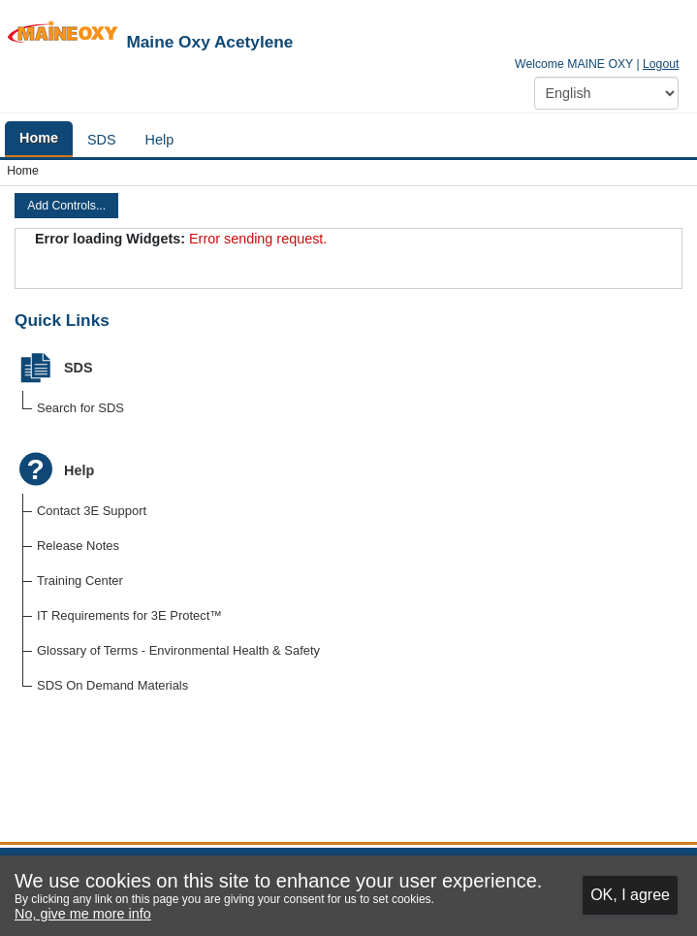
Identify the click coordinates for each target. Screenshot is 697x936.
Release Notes (78, 545)
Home (23, 171)
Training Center (80, 580)
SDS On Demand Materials (112, 685)
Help (79, 470)
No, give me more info (83, 913)
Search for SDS (80, 408)
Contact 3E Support (91, 510)
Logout (661, 64)
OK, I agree (630, 895)
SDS (78, 367)
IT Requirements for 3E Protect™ (129, 615)
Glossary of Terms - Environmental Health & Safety (178, 650)
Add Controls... (66, 205)
